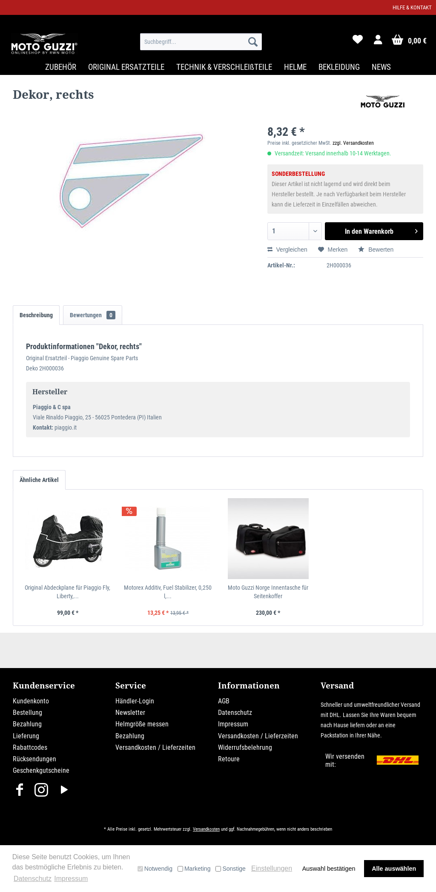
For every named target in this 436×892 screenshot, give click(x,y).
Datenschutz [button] (33, 878)
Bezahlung (27, 724)
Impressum (233, 724)
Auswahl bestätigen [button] (329, 868)
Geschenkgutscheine (41, 770)
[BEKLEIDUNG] (339, 67)
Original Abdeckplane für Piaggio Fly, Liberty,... (67, 591)
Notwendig (155, 868)
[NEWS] (381, 67)
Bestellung (27, 712)
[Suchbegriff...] (201, 41)
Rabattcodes (30, 747)
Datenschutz (235, 712)
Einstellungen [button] (271, 868)
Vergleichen (287, 249)
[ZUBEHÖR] (60, 67)
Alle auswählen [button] (394, 868)
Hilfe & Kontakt (412, 7)
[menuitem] (201, 41)
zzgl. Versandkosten (353, 143)
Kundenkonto (31, 701)
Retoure (229, 759)
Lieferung (26, 736)
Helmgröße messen (142, 724)
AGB (223, 701)
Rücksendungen (34, 759)
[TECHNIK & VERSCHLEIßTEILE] (224, 67)
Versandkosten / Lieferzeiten (155, 747)
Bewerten (375, 249)
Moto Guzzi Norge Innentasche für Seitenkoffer (268, 591)
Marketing (194, 868)
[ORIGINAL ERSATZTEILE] (126, 67)
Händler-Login (134, 701)
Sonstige (230, 868)
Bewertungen (92, 315)
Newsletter (130, 712)
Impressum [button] (71, 878)
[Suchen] (253, 41)
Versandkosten (206, 829)
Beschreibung (36, 315)
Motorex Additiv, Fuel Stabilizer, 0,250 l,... (168, 591)
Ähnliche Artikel (39, 479)
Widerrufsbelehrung (245, 747)
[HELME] (295, 67)
